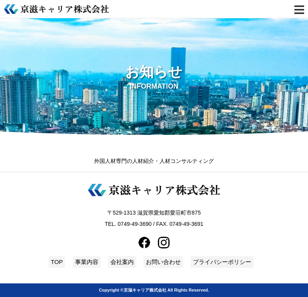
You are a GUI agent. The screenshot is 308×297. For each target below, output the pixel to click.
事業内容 (86, 262)
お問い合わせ (163, 262)
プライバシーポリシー (222, 262)
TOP (57, 262)
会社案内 (122, 262)
